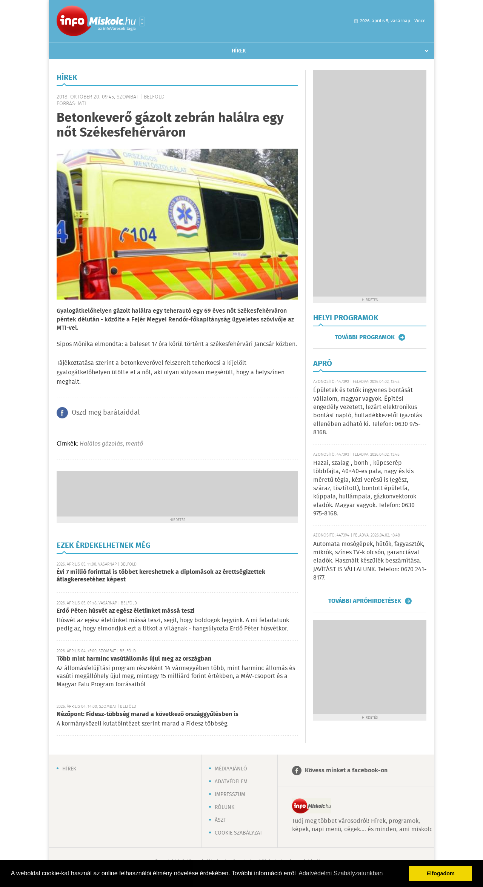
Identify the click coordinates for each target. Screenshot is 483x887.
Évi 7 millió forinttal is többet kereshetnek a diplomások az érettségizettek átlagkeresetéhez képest (161, 575)
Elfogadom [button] (441, 873)
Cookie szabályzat (238, 833)
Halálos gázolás (101, 444)
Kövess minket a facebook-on (346, 770)
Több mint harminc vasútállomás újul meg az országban (134, 659)
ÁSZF (220, 820)
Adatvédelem (231, 782)
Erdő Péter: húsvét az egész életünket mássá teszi (126, 611)
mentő (134, 444)
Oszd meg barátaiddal (106, 412)
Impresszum (230, 794)
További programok (365, 337)
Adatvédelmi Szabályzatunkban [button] (340, 873)
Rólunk (224, 807)
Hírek (239, 51)
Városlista (142, 21)
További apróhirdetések (364, 601)
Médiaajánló (231, 769)
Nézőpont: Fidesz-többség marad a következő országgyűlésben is (147, 714)
